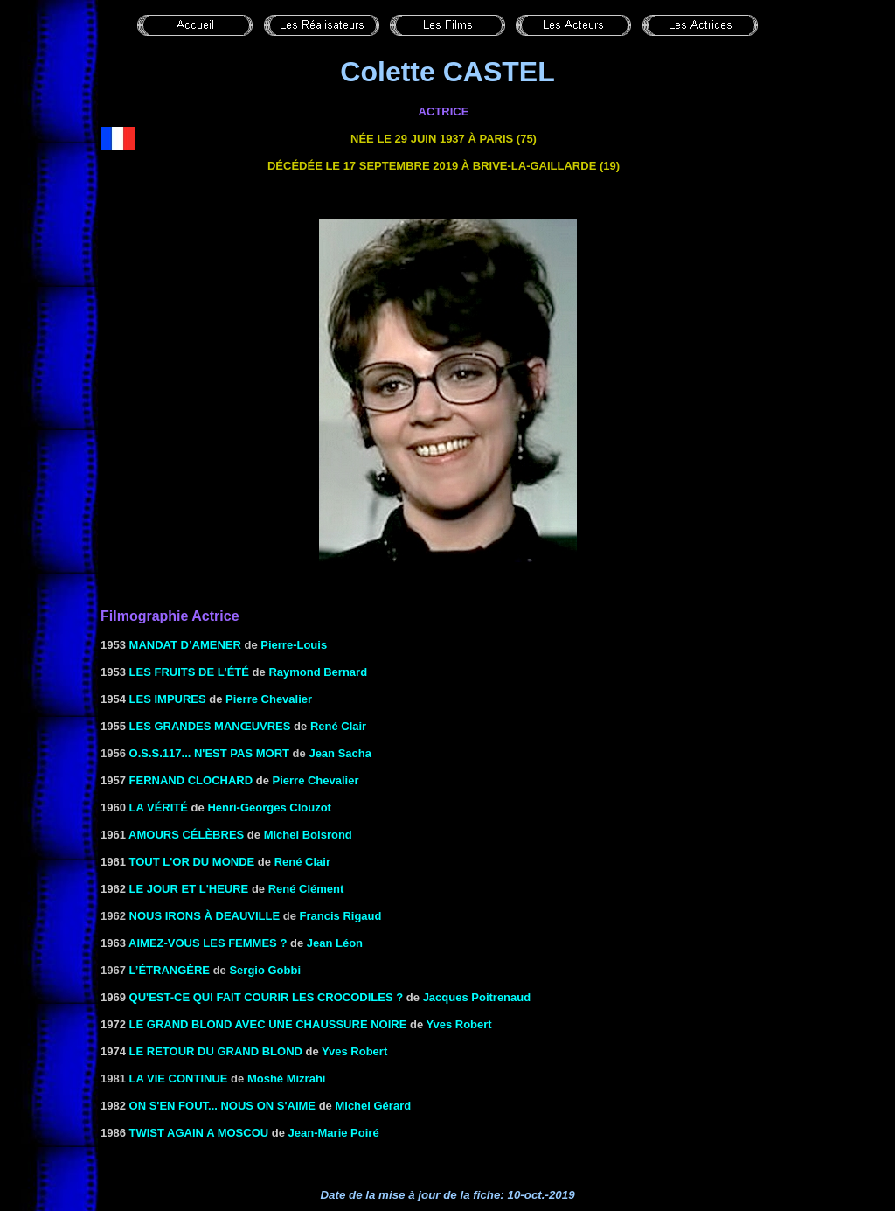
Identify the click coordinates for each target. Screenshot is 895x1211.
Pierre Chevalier (268, 699)
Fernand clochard (191, 780)
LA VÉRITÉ (158, 807)
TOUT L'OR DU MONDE (192, 861)
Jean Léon (335, 943)
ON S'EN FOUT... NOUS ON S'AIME (222, 1105)
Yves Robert (459, 1024)
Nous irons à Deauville (205, 915)
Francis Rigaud (341, 915)
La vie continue (178, 1078)
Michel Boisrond (308, 834)
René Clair (338, 726)
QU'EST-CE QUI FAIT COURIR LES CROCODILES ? (266, 997)
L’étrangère (169, 970)
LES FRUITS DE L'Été (189, 672)
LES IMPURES (167, 699)
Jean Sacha (340, 753)
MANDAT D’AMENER (185, 644)
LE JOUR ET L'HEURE (189, 888)
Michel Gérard (373, 1105)
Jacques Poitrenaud (477, 997)
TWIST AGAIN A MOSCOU (199, 1132)
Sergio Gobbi (265, 970)
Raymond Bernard (317, 672)
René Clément (306, 888)
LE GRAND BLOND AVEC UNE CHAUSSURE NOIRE (268, 1024)
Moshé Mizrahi (286, 1078)
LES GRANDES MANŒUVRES (210, 726)
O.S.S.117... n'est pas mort (209, 753)
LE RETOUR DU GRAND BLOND (215, 1051)
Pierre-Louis (293, 644)
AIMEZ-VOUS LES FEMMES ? (207, 943)
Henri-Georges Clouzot (269, 807)
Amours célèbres (186, 834)
